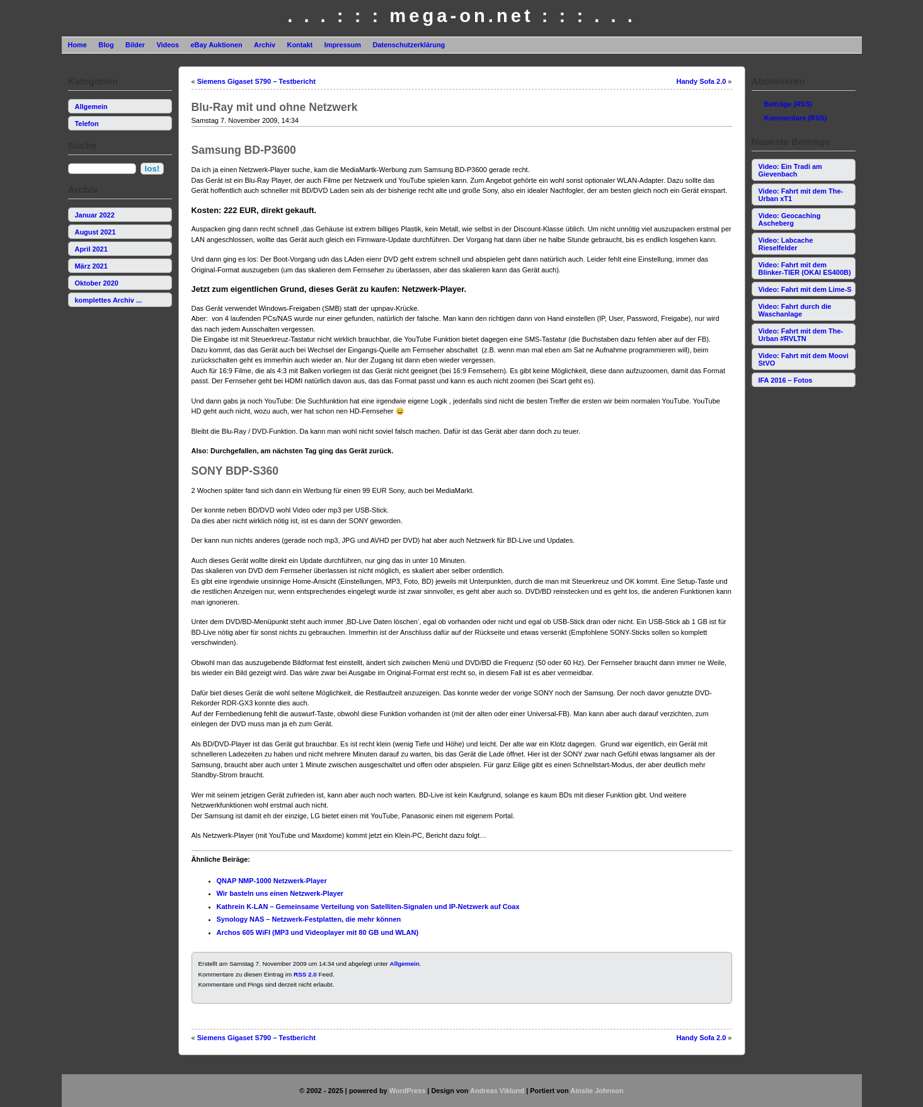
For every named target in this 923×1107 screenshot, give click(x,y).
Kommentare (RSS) (795, 118)
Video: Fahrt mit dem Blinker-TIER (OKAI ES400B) (805, 268)
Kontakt (300, 45)
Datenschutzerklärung (408, 45)
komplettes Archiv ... (108, 300)
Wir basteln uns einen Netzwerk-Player (280, 893)
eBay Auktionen (216, 45)
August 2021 (95, 232)
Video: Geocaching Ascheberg (790, 219)
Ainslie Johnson (596, 1090)
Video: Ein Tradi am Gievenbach (790, 170)
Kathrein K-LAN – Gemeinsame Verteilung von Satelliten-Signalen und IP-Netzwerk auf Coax (368, 906)
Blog (105, 45)
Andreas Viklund (497, 1090)
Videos (167, 45)
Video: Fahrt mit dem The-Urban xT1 (801, 194)
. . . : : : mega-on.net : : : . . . (461, 16)
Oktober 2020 (96, 283)
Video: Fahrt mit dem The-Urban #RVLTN (801, 334)
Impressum (342, 45)
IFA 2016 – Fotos (786, 380)
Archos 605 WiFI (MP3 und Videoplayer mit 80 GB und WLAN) (318, 932)
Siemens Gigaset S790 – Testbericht (256, 81)
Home (77, 45)
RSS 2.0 (305, 974)
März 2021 (91, 266)
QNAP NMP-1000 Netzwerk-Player (272, 880)
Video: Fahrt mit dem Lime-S (805, 289)
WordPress (407, 1090)
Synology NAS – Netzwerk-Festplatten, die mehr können (309, 919)
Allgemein (91, 106)
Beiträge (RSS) (788, 104)
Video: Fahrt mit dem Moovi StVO (804, 359)
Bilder (135, 45)
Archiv (264, 45)
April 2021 (91, 249)
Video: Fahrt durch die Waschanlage (795, 310)
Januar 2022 (95, 215)
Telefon (87, 123)
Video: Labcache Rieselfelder (786, 244)
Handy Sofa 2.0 (701, 81)
